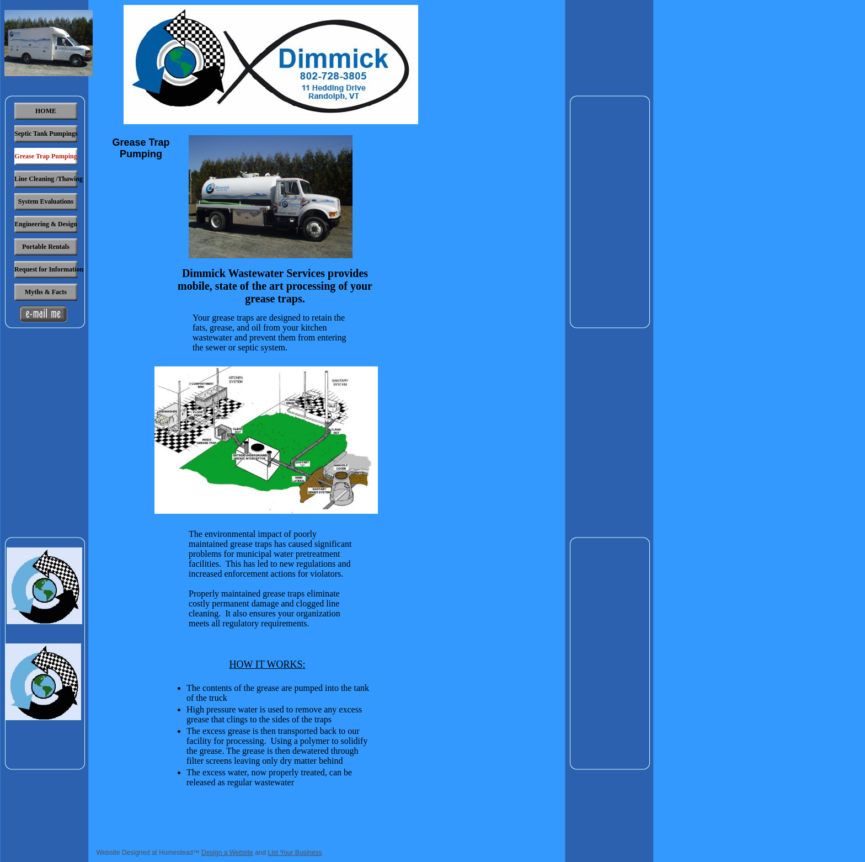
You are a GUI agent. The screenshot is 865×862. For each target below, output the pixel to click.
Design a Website (227, 852)
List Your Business (295, 852)
